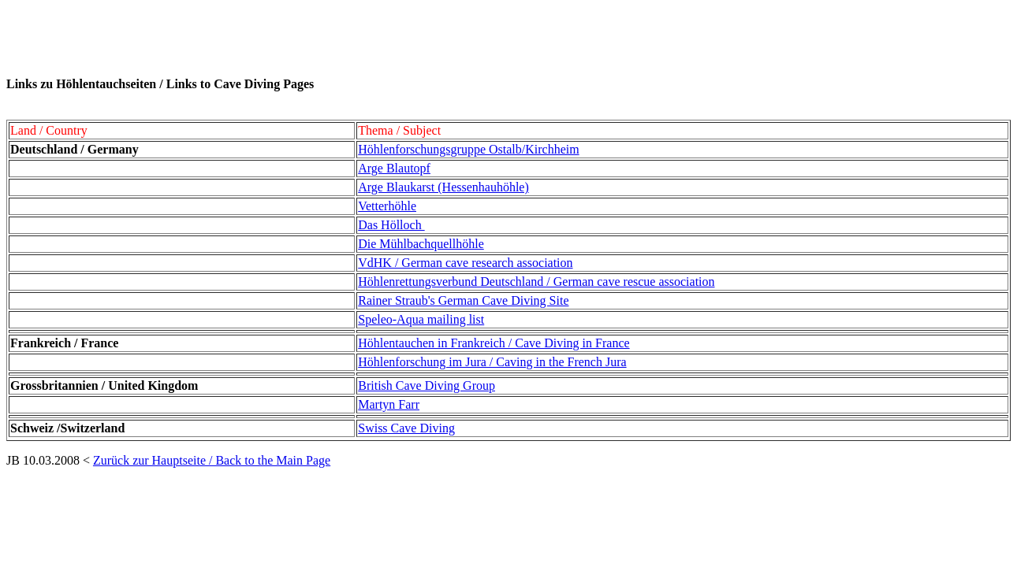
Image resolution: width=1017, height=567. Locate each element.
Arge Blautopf (394, 168)
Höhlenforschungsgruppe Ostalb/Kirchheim (468, 149)
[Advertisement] (293, 41)
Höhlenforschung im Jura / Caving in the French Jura (492, 362)
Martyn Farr (388, 404)
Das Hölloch (391, 225)
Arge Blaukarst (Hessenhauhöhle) (443, 187)
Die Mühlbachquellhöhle (421, 243)
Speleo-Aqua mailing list (421, 319)
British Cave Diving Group (426, 385)
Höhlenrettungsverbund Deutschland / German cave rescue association (536, 281)
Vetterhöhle (387, 206)
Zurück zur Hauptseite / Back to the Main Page (211, 460)
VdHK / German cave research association (465, 262)
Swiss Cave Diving (406, 428)
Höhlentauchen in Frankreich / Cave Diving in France (493, 343)
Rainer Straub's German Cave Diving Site (463, 300)
